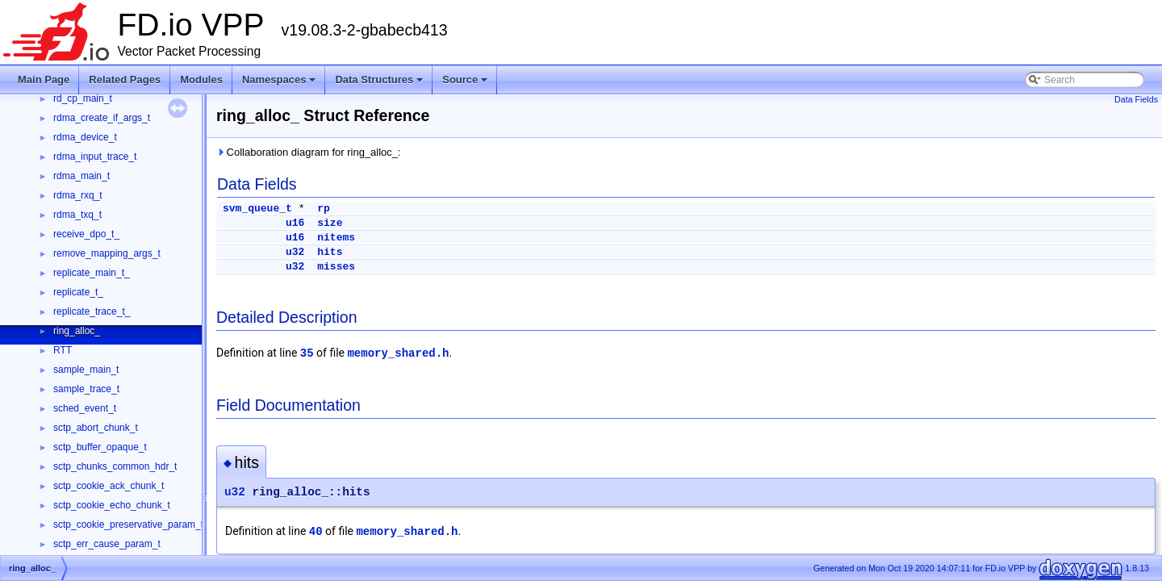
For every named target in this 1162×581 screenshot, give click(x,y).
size (329, 223)
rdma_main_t (81, 176)
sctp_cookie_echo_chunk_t (111, 505)
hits (329, 252)
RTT (62, 350)
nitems (336, 238)
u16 (295, 223)
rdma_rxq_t (77, 195)
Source (466, 83)
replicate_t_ (78, 292)
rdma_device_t (85, 137)
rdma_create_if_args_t (101, 117)
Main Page (43, 79)
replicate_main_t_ (91, 272)
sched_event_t (84, 408)
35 (307, 353)
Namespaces (280, 83)
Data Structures (380, 83)
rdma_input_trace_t (94, 156)
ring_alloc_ (76, 330)
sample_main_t (86, 369)
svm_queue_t (257, 209)
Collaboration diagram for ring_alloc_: (308, 152)
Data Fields (1136, 99)
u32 (295, 252)
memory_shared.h (398, 353)
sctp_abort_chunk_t (95, 427)
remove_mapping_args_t (107, 253)
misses (336, 267)
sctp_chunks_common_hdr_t (115, 466)
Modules (201, 79)
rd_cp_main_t (82, 98)
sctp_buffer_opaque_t (100, 447)
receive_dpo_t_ (86, 234)
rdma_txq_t (77, 214)
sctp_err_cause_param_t (107, 544)
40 (316, 531)
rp (323, 209)
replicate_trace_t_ (91, 311)
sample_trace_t (86, 389)
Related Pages (125, 79)
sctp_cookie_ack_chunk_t (108, 485)
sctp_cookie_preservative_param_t (128, 524)
